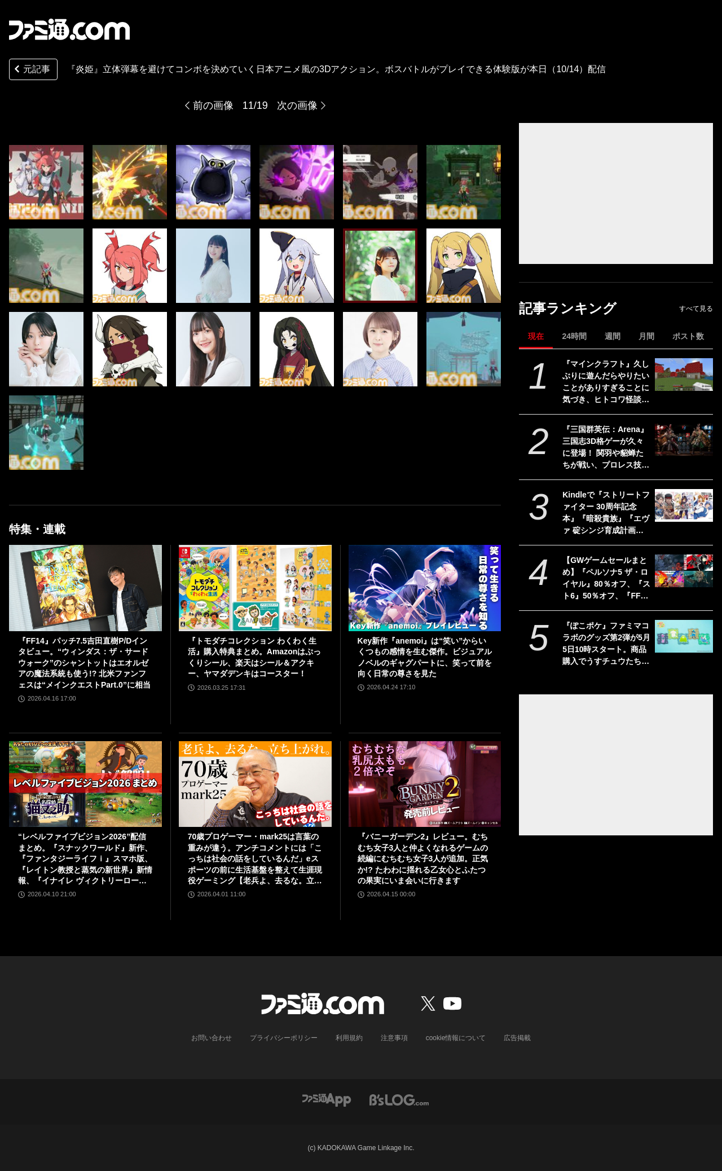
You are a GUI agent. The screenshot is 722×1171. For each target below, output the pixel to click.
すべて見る (696, 308)
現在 (536, 336)
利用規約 (349, 1038)
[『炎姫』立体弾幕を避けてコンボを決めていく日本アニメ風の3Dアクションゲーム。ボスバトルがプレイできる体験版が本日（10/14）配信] (46, 182)
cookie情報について (456, 1038)
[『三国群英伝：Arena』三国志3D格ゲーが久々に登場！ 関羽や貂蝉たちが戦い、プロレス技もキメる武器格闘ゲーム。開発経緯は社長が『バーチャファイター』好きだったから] (684, 440)
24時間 (574, 336)
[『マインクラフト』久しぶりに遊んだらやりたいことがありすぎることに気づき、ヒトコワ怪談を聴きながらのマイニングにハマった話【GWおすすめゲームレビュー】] (684, 374)
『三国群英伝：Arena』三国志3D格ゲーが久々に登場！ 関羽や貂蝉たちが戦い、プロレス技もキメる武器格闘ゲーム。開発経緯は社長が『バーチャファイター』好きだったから (605, 448)
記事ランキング (568, 308)
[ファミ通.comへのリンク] (69, 29)
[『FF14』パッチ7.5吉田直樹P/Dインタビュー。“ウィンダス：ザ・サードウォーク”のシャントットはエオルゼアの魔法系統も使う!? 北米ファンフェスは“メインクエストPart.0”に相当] (85, 588)
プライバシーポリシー (284, 1038)
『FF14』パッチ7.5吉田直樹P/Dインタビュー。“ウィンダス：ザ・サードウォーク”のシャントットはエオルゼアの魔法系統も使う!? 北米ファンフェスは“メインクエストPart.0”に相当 (84, 662)
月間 (646, 336)
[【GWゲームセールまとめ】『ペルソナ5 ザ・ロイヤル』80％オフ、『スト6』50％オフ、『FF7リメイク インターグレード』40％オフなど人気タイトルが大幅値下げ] (684, 570)
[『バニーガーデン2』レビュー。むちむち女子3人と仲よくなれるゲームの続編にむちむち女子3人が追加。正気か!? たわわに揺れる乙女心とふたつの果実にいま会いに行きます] (425, 784)
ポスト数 (688, 336)
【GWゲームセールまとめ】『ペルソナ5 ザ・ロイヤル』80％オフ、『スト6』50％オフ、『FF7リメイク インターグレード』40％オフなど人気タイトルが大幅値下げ (606, 579)
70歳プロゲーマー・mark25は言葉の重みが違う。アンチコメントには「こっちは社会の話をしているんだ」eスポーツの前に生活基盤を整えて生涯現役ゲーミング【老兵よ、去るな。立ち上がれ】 (255, 859)
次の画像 (297, 105)
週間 (612, 336)
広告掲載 (517, 1038)
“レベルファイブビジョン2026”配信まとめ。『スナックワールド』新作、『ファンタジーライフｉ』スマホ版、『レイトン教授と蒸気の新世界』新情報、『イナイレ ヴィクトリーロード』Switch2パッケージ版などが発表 (85, 859)
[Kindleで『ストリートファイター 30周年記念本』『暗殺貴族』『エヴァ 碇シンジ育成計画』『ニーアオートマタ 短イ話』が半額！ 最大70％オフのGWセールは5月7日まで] (684, 505)
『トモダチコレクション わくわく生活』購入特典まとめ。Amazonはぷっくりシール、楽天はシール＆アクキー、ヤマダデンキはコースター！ (254, 657)
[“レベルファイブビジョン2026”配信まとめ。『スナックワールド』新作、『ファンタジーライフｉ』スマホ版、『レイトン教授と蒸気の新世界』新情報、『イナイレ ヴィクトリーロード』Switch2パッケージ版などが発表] (85, 784)
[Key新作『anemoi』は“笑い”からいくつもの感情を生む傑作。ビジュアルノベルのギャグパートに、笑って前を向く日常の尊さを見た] (425, 588)
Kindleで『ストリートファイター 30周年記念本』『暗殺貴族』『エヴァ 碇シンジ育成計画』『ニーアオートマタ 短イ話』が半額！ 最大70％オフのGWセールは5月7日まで (606, 513)
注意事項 (394, 1038)
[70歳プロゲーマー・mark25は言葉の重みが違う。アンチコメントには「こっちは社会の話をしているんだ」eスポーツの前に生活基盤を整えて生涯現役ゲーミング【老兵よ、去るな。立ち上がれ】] (255, 784)
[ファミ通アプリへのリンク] (326, 1099)
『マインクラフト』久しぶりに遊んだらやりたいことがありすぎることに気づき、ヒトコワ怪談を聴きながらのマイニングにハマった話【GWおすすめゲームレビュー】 (605, 382)
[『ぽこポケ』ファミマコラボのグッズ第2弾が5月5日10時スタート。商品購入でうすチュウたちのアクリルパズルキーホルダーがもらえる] (684, 636)
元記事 (31, 70)
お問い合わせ (211, 1038)
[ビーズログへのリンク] (399, 1099)
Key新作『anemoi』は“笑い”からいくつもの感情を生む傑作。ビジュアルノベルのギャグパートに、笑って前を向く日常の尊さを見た (425, 657)
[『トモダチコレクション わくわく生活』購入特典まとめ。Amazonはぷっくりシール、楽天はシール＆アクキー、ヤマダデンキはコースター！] (255, 588)
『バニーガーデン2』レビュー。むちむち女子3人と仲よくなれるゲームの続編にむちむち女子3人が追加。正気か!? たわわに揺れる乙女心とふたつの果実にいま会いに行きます (423, 858)
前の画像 (213, 105)
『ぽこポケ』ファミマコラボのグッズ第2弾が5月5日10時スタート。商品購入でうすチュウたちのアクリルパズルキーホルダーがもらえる (606, 644)
